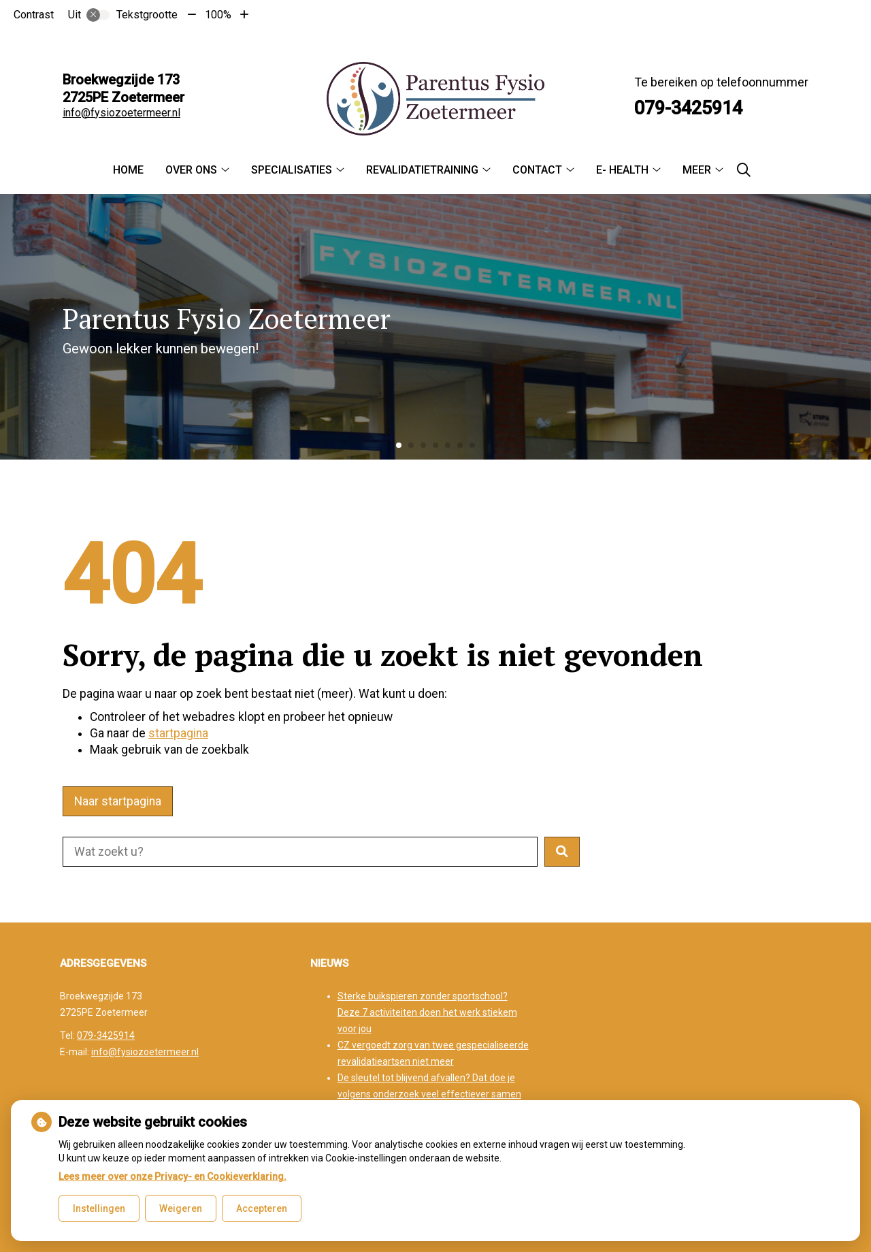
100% (218, 14)
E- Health (622, 169)
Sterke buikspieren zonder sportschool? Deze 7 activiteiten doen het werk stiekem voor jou (427, 1012)
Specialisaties (291, 169)
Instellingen (99, 1208)
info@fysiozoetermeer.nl (121, 112)
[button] (562, 852)
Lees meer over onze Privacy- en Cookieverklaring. (172, 1176)
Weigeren (180, 1208)
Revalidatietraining (422, 169)
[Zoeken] (744, 170)
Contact (537, 169)
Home (128, 169)
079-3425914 (106, 1035)
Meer (697, 169)
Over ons (191, 169)
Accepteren (261, 1208)
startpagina (178, 733)
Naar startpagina (117, 801)
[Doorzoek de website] (300, 852)
